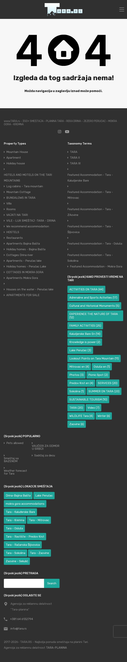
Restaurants (14, 238)
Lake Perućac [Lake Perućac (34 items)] (44, 495)
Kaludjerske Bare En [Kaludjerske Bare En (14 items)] (84, 334)
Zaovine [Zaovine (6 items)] (76, 424)
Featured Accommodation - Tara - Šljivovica (90, 229)
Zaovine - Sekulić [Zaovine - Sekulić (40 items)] (17, 561)
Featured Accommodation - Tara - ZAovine (90, 212)
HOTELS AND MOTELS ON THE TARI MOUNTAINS (28, 177)
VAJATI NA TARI (17, 215)
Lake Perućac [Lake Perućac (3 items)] (80, 350)
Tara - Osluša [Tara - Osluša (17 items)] (14, 528)
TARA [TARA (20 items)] (76, 407)
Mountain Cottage (18, 192)
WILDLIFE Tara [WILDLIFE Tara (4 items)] (81, 416)
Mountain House (17, 152)
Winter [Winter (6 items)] (104, 416)
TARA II (75, 157)
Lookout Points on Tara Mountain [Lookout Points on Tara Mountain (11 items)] (94, 358)
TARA (73, 152)
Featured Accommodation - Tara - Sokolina (90, 257)
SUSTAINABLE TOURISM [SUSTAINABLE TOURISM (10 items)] (88, 399)
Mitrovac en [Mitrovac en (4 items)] (79, 366)
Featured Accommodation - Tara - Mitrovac (90, 194)
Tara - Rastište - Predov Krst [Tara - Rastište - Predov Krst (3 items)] (25, 536)
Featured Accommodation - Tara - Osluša (94, 243)
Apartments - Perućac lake (24, 260)
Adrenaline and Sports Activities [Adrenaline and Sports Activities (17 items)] (93, 297)
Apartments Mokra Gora (22, 278)
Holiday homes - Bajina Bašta (25, 249)
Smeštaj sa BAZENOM (11, 460)
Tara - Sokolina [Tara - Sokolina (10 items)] (15, 553)
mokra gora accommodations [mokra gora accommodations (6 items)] (25, 503)
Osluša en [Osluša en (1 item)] (102, 366)
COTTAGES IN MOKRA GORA (24, 272)
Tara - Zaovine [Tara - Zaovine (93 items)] (39, 553)
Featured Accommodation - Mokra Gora (96, 266)
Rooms (11, 209)
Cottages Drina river (19, 255)
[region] (50, 634)
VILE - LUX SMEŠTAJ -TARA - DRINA (31, 220)
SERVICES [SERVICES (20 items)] (107, 383)
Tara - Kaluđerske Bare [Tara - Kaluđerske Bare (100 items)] (20, 512)
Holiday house (15, 163)
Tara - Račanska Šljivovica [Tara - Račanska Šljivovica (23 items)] (23, 545)
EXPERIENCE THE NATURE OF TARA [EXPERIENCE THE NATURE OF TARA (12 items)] (93, 315)
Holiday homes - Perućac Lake (26, 266)
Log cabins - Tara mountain (24, 186)
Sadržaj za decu (44, 455)
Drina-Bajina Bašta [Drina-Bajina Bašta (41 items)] (18, 495)
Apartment (13, 157)
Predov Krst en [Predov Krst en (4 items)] (81, 383)
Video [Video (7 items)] (93, 407)
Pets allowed (14, 443)
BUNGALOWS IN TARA (20, 197)
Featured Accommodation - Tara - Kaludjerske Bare (90, 177)
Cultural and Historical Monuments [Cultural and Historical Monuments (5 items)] (94, 306)
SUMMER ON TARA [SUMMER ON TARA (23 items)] (104, 391)
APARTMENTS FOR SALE (22, 295)
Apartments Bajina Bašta (23, 243)
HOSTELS (12, 232)
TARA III (75, 163)
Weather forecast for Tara (15, 472)
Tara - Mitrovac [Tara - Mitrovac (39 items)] (39, 520)
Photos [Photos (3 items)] (76, 375)
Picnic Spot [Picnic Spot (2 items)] (98, 375)
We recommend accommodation (27, 226)
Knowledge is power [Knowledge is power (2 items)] (84, 342)
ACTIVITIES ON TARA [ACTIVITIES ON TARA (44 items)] (86, 289)
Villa (8, 203)
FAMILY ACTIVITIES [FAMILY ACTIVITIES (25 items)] (85, 325)
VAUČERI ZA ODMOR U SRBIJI (45, 447)
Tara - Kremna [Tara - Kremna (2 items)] (15, 520)
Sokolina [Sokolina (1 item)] (76, 391)
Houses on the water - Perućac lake (29, 289)
